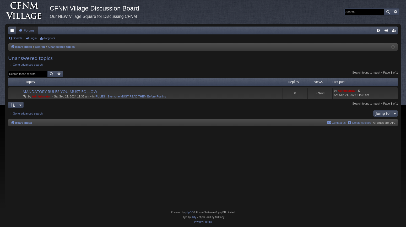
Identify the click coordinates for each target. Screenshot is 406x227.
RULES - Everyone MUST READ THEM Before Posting (130, 96)
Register (49, 38)
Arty (194, 217)
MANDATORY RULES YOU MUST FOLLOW (60, 91)
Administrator (41, 96)
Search (17, 38)
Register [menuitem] (395, 31)
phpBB (189, 212)
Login (33, 38)
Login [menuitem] (387, 31)
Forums (29, 30)
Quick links (13, 31)
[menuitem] (378, 30)
